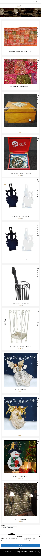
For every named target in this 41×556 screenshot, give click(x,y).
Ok (19, 554)
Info (21, 554)
